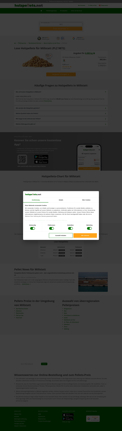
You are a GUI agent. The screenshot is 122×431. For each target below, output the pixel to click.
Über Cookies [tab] (86, 200)
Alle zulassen (85, 235)
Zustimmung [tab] (36, 200)
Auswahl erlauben (60, 235)
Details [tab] (61, 200)
